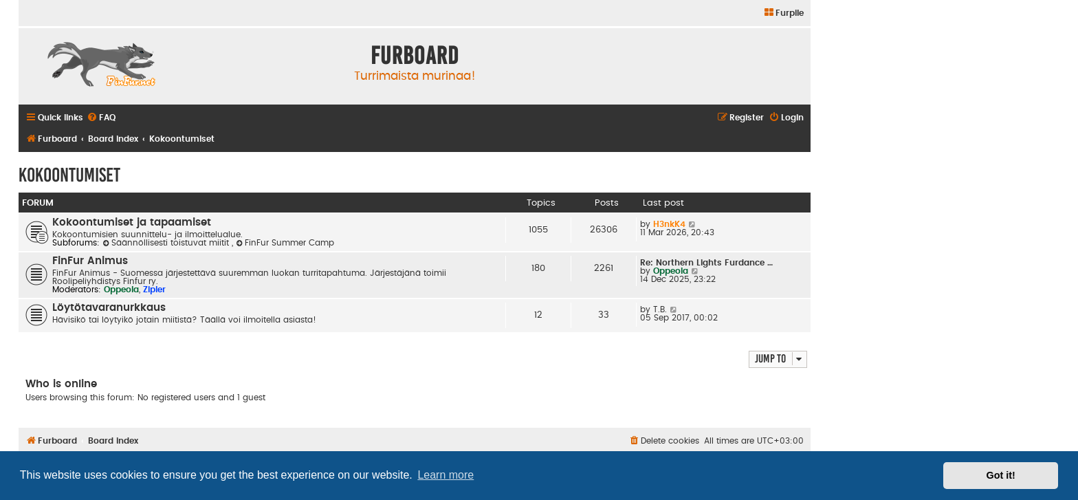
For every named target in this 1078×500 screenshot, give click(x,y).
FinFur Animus (90, 261)
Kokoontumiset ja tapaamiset (131, 222)
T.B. (660, 309)
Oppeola (121, 289)
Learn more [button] (445, 475)
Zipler (154, 289)
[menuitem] (783, 13)
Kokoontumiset (69, 175)
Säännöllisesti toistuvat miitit (167, 243)
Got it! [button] (1001, 475)
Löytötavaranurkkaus (109, 308)
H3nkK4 (669, 224)
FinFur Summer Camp (285, 243)
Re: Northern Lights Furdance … (706, 263)
